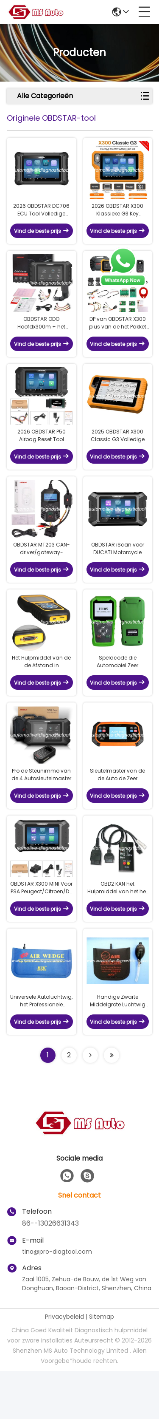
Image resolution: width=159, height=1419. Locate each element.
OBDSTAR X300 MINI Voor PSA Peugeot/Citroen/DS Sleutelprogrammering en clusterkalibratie (41, 930)
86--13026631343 (50, 1271)
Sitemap (101, 1364)
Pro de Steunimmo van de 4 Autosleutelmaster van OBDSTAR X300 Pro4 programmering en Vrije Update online (41, 811)
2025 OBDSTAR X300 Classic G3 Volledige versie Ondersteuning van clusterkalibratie (117, 454)
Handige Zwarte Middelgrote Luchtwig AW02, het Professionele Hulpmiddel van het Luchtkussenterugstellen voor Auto (117, 1048)
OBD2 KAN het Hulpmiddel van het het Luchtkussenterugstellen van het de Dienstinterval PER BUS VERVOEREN (117, 930)
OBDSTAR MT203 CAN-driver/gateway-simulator (41, 573)
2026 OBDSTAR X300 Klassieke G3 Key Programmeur (117, 216)
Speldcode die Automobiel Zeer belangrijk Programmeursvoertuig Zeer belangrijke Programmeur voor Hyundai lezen (117, 692)
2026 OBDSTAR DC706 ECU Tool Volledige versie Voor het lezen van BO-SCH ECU (41, 216)
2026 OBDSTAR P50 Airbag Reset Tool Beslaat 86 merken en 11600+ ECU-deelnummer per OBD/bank (42, 454)
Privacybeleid (64, 1364)
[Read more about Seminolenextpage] (90, 1103)
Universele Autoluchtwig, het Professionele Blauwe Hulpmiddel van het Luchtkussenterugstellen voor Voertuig (41, 1048)
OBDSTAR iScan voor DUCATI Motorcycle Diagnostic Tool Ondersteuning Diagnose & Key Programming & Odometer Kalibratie (117, 573)
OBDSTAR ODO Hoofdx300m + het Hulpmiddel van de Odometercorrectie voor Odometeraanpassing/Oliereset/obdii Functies (41, 335)
